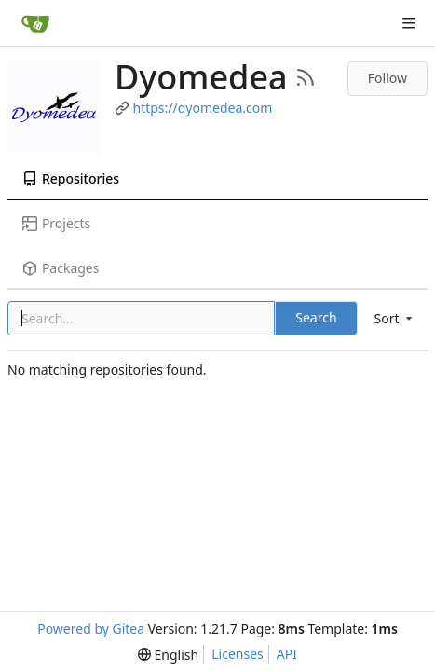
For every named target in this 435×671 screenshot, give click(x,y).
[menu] (395, 318)
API (287, 654)
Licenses (237, 654)
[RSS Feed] (305, 77)
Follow (387, 78)
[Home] (35, 23)
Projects (56, 223)
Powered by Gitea (90, 628)
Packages (60, 268)
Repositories (70, 178)
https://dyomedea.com (203, 107)
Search (315, 317)
